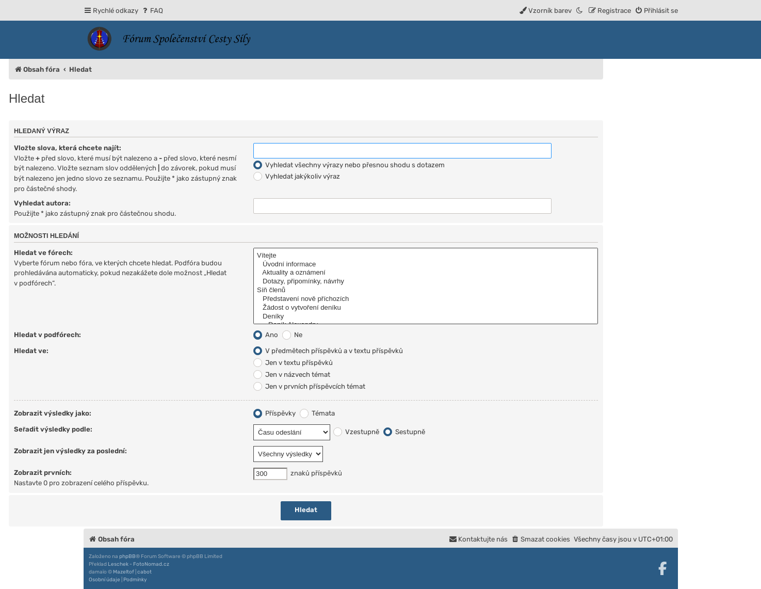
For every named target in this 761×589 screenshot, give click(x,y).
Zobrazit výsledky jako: (52, 413)
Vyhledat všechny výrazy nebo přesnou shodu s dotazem (349, 165)
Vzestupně (356, 432)
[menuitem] (152, 10)
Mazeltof (123, 572)
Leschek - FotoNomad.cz (138, 564)
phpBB (127, 556)
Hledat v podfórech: (47, 335)
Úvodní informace (425, 264)
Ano (265, 335)
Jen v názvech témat (291, 374)
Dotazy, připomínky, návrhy (425, 281)
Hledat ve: (31, 351)
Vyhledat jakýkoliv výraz (296, 176)
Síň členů (425, 290)
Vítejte (425, 255)
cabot (144, 572)
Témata (317, 413)
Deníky (425, 316)
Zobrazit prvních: (43, 472)
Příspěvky (274, 413)
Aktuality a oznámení (425, 272)
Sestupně (404, 432)
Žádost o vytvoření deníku (425, 308)
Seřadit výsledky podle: (53, 429)
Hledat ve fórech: (43, 253)
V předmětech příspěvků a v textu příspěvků (328, 351)
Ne (292, 335)
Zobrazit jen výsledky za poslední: (70, 451)
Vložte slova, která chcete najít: (67, 148)
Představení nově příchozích (425, 299)
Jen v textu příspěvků (293, 363)
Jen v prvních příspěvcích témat (309, 386)
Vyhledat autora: (42, 203)
